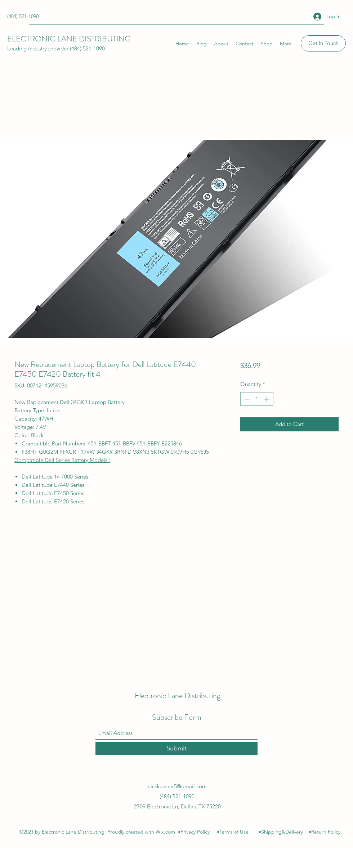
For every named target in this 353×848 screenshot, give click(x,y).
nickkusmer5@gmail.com (177, 786)
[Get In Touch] (323, 43)
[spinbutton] (257, 399)
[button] (249, 832)
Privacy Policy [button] (195, 832)
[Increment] (267, 399)
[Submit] (176, 748)
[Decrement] (246, 399)
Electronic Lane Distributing (177, 695)
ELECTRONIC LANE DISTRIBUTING (68, 38)
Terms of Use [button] (234, 832)
